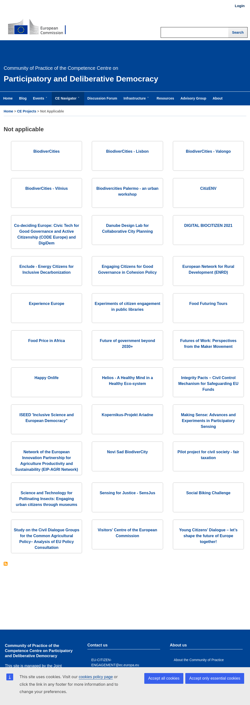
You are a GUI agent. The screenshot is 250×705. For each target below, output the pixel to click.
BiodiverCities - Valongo (208, 151)
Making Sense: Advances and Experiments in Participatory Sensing (208, 421)
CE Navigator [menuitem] (67, 100)
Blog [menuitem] (23, 98)
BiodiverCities (46, 151)
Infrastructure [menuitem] (135, 100)
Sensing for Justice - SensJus (127, 493)
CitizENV (208, 188)
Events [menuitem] (39, 100)
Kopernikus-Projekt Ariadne (127, 415)
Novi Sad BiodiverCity (127, 452)
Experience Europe (46, 304)
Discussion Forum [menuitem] (102, 98)
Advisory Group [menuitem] (193, 98)
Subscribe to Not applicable (6, 564)
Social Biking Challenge (208, 493)
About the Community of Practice (199, 660)
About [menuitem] (217, 98)
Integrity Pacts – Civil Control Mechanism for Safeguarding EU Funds (208, 384)
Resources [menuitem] (165, 98)
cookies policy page (96, 677)
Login (240, 6)
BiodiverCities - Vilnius (46, 188)
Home (8, 111)
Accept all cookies (163, 678)
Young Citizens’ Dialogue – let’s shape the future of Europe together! (208, 536)
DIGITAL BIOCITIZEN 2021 (208, 225)
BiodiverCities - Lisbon (127, 151)
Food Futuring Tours (208, 304)
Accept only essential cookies (214, 678)
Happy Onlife (46, 378)
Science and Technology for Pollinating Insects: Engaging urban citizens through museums (46, 499)
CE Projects (26, 111)
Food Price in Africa (46, 341)
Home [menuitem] (8, 98)
